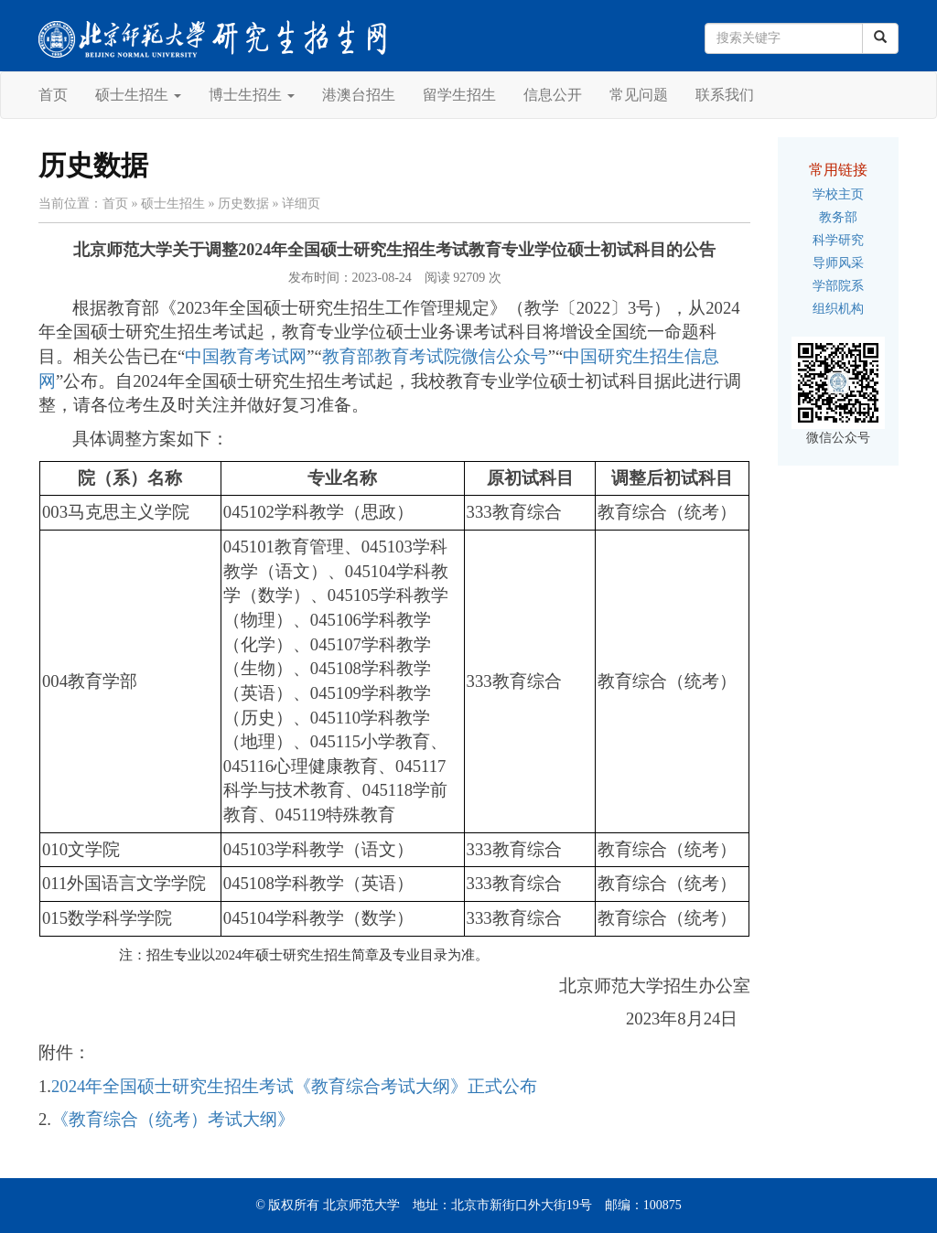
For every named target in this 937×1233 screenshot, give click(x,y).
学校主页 (838, 194)
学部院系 (838, 286)
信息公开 (552, 94)
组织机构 (838, 309)
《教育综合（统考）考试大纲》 (173, 1119)
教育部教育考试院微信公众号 (435, 356)
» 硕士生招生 (169, 203)
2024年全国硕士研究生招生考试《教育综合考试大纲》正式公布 (294, 1086)
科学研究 (838, 240)
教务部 (838, 217)
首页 (53, 94)
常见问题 (638, 94)
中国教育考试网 (246, 356)
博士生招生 (252, 94)
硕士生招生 (138, 94)
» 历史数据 (239, 203)
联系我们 (724, 94)
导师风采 (838, 263)
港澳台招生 (358, 94)
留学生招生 (459, 94)
